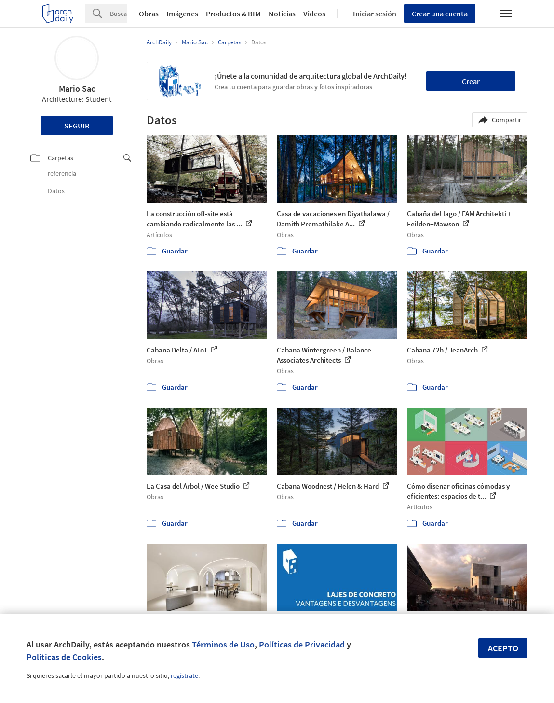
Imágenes (182, 13)
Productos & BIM (233, 13)
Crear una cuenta (440, 13)
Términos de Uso (223, 644)
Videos (314, 13)
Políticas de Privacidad (302, 644)
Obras (149, 13)
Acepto (503, 648)
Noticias (282, 13)
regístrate (184, 675)
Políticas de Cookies (64, 656)
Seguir (77, 125)
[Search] (118, 13)
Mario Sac (77, 88)
